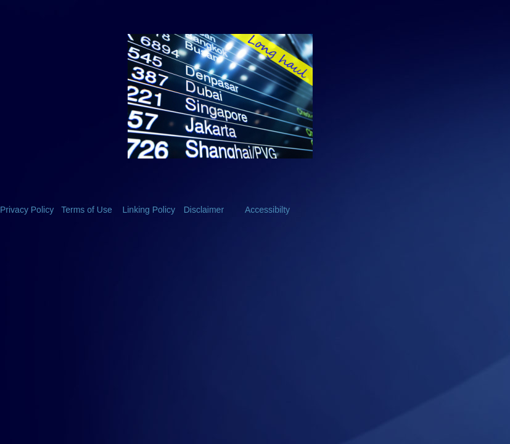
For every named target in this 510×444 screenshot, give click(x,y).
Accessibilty (267, 210)
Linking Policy (148, 210)
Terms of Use (86, 210)
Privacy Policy (27, 210)
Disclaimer (204, 210)
